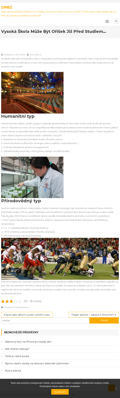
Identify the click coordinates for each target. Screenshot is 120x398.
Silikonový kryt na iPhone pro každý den (28, 341)
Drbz (6, 7)
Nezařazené (22, 307)
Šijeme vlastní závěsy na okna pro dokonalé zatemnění (37, 363)
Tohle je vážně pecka (17, 356)
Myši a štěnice (13, 370)
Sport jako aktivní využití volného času (28, 314)
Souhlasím (60, 391)
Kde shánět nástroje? (17, 349)
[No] (115, 388)
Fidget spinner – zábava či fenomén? (92, 314)
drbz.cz (38, 54)
